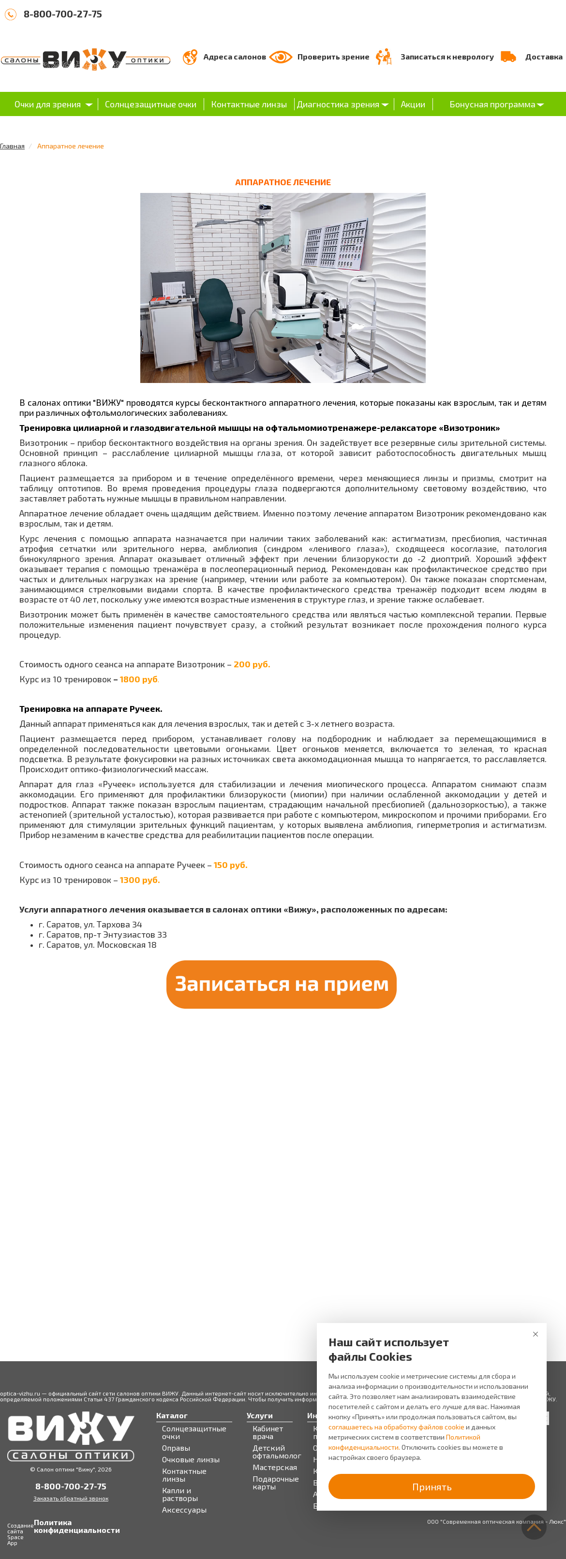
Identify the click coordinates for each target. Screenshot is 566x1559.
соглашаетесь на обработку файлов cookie (396, 1427)
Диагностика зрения (338, 104)
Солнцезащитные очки (150, 104)
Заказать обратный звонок (70, 1498)
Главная (12, 146)
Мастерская (275, 1467)
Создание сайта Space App (20, 1533)
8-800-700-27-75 (63, 13)
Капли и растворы (180, 1494)
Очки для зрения (48, 104)
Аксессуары (184, 1510)
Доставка (544, 56)
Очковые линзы (191, 1459)
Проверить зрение (334, 56)
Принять (432, 1486)
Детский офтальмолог (277, 1451)
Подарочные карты (276, 1482)
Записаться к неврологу (447, 56)
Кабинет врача (268, 1432)
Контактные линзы (249, 104)
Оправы (176, 1448)
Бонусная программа (492, 104)
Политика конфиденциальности (44, 1526)
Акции (413, 104)
